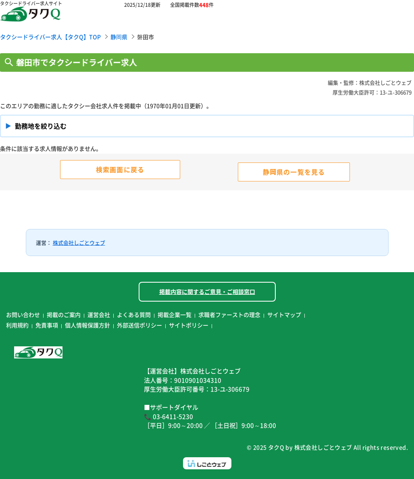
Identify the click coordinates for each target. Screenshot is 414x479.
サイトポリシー (188, 325)
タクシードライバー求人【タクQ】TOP (50, 37)
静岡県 (118, 37)
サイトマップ (284, 314)
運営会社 (98, 314)
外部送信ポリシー (139, 325)
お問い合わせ (23, 314)
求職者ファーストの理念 (229, 314)
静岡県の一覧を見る (294, 172)
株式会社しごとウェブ (79, 242)
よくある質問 (134, 314)
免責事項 (46, 325)
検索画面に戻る (120, 169)
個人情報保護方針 (87, 325)
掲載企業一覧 (174, 314)
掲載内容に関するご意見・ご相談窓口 (207, 291)
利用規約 (17, 325)
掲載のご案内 (64, 314)
